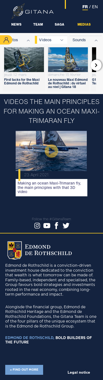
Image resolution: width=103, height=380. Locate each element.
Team (38, 24)
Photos (11, 40)
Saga (59, 24)
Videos (45, 40)
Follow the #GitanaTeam (51, 219)
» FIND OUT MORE (24, 369)
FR (85, 7)
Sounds (79, 40)
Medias (84, 24)
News (16, 24)
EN (95, 7)
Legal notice (79, 373)
